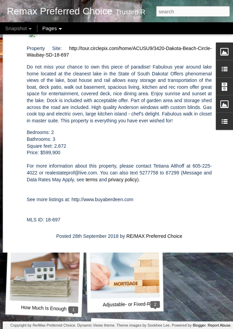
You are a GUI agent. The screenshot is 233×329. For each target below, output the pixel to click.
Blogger (199, 325)
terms (92, 130)
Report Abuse (219, 325)
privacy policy (122, 130)
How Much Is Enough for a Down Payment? (67, 309)
